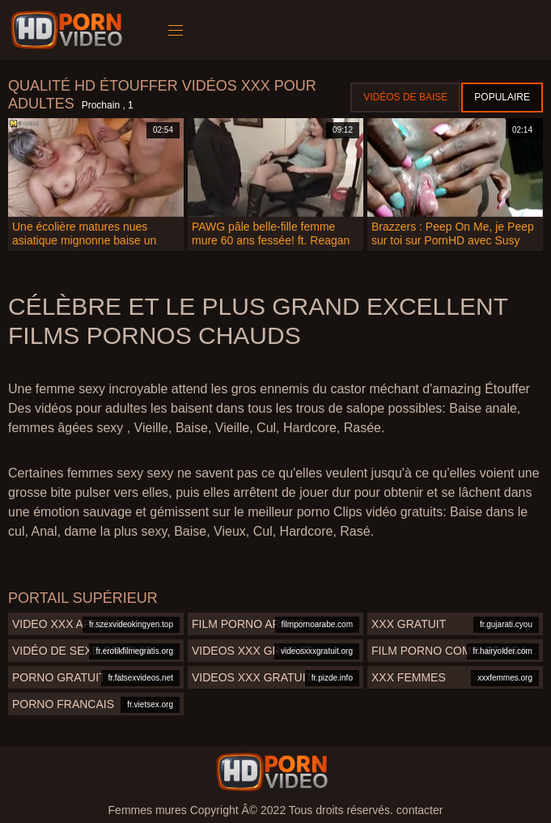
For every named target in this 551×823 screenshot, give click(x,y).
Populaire (502, 97)
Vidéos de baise (405, 97)
